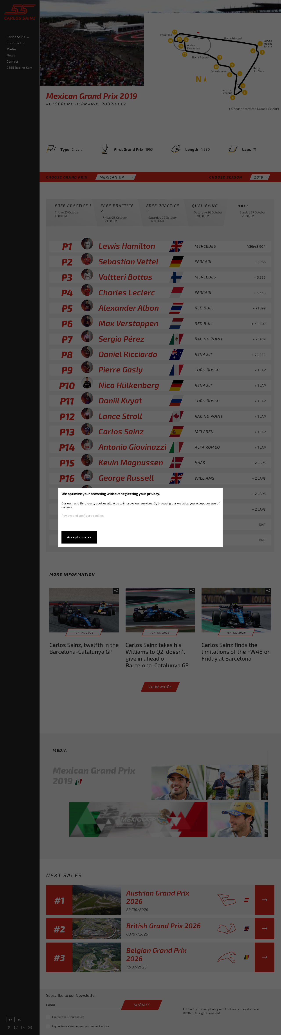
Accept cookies (79, 537)
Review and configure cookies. (82, 515)
